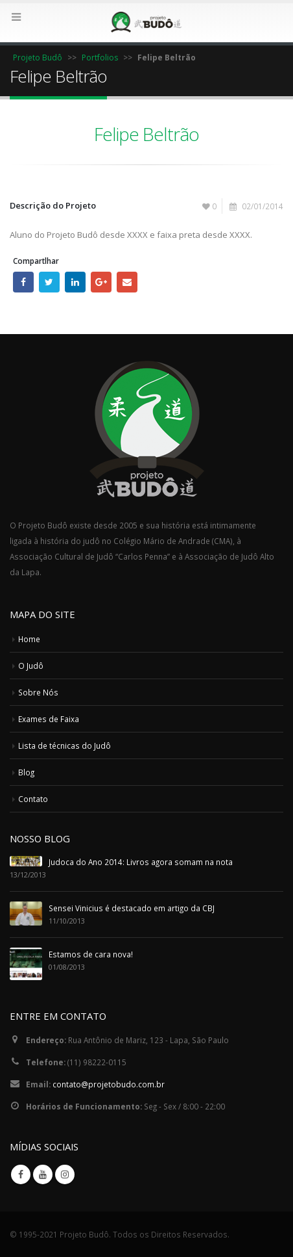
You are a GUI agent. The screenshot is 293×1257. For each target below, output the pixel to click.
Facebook (23, 282)
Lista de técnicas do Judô (64, 745)
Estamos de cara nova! (91, 954)
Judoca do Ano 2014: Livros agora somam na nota (141, 862)
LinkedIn (75, 282)
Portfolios (100, 57)
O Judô (30, 665)
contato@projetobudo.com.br (109, 1084)
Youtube (43, 1174)
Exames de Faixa (48, 719)
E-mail (127, 282)
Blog (26, 772)
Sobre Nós (38, 692)
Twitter (49, 282)
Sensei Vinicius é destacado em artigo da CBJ (132, 908)
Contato (33, 799)
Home (29, 639)
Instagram (65, 1174)
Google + (101, 282)
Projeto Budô (37, 57)
